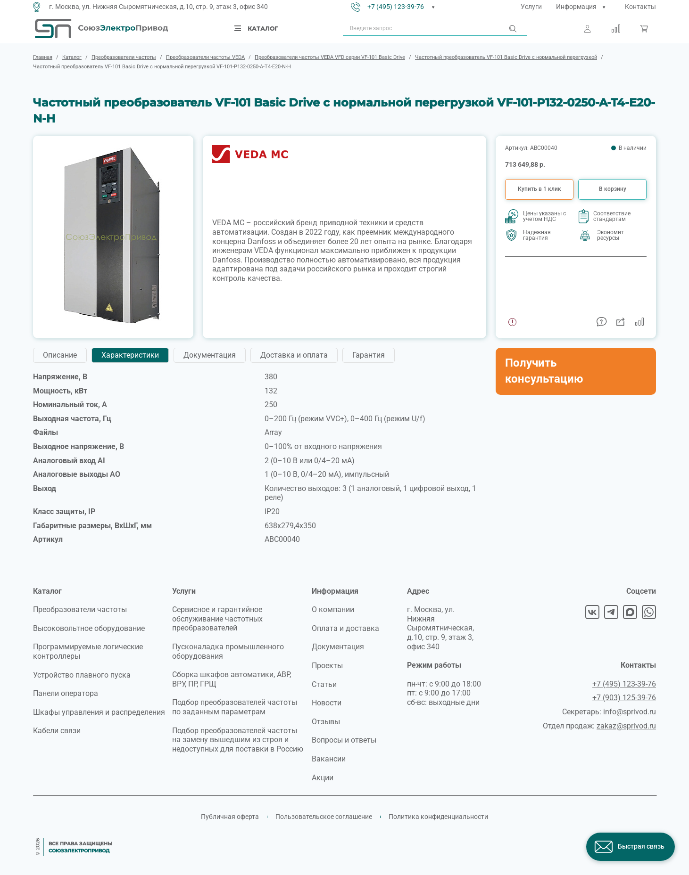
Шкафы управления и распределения (99, 712)
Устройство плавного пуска (82, 675)
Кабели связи (57, 730)
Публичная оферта (230, 816)
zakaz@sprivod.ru (626, 725)
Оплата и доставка (345, 628)
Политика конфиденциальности (438, 816)
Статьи (324, 684)
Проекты (327, 665)
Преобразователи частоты (80, 609)
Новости (326, 702)
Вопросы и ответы (344, 740)
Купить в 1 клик (539, 189)
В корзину (612, 189)
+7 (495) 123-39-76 (395, 6)
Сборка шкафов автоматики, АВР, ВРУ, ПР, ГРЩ (231, 679)
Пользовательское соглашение (323, 816)
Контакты (640, 6)
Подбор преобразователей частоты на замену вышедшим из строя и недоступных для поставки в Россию (237, 739)
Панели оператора (65, 693)
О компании (333, 609)
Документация (338, 646)
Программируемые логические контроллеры (88, 651)
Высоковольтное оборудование (89, 628)
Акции (322, 777)
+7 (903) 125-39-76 (624, 697)
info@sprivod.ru (629, 711)
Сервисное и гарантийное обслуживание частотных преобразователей (217, 618)
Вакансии (329, 758)
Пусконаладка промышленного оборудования (228, 651)
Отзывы (326, 721)
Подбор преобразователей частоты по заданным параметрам (234, 707)
